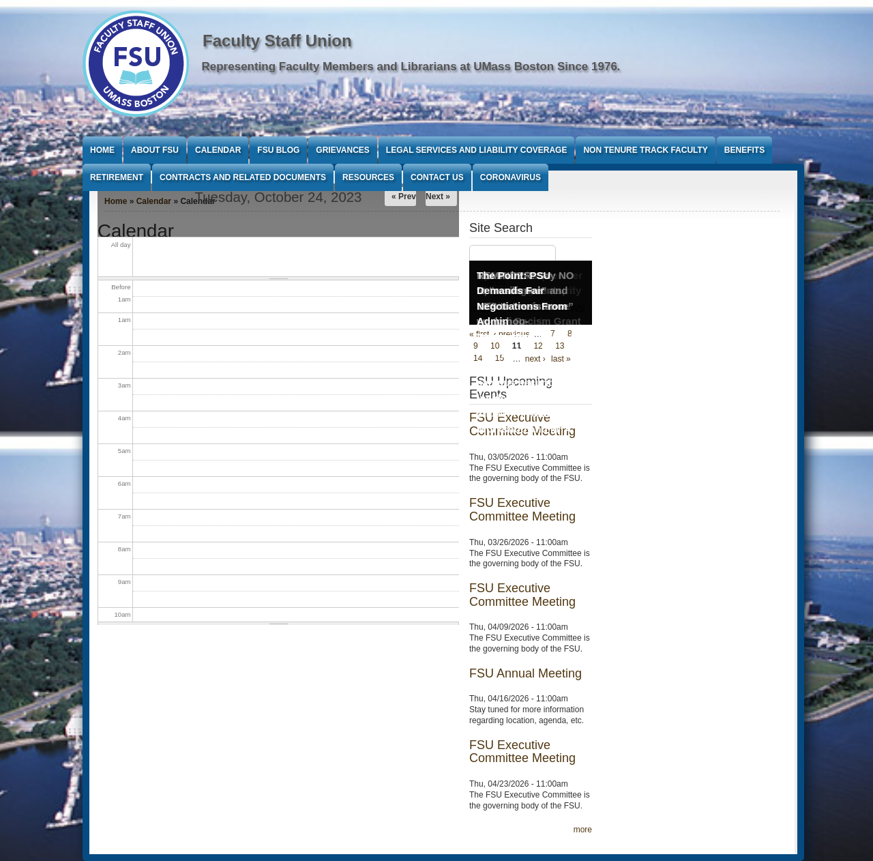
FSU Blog (278, 150)
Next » (438, 196)
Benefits (744, 150)
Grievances (342, 150)
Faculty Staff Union (277, 40)
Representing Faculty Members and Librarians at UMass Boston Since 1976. (411, 66)
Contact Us (437, 177)
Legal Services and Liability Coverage (476, 150)
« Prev (403, 196)
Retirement (116, 177)
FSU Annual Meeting (525, 673)
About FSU (155, 150)
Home (102, 150)
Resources (368, 177)
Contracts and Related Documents (243, 177)
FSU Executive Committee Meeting (522, 509)
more (583, 829)
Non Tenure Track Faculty (645, 150)
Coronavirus (510, 177)
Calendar (218, 150)
